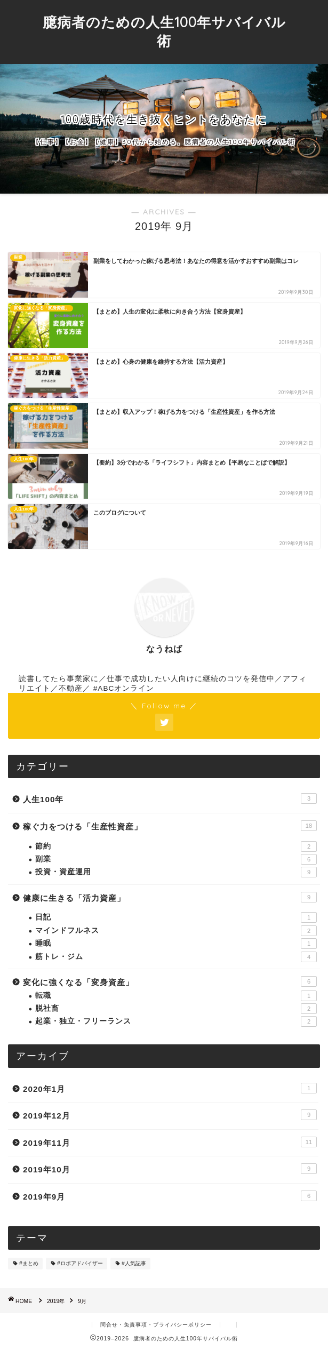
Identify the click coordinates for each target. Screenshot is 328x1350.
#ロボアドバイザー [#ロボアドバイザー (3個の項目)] (80, 1263)
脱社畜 (176, 1008)
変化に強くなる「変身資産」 (170, 981)
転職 (176, 995)
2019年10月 (170, 1168)
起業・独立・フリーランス (176, 1021)
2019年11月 (170, 1142)
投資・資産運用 (176, 872)
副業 (176, 859)
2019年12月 (170, 1114)
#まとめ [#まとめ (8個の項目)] (28, 1263)
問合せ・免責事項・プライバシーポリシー (156, 1325)
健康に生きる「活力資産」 (170, 897)
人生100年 (170, 798)
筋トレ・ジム (176, 957)
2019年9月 (170, 1196)
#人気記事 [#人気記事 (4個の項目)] (134, 1263)
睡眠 (176, 943)
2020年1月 (170, 1088)
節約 (176, 846)
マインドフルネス (176, 930)
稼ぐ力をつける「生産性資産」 (170, 825)
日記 (176, 917)
